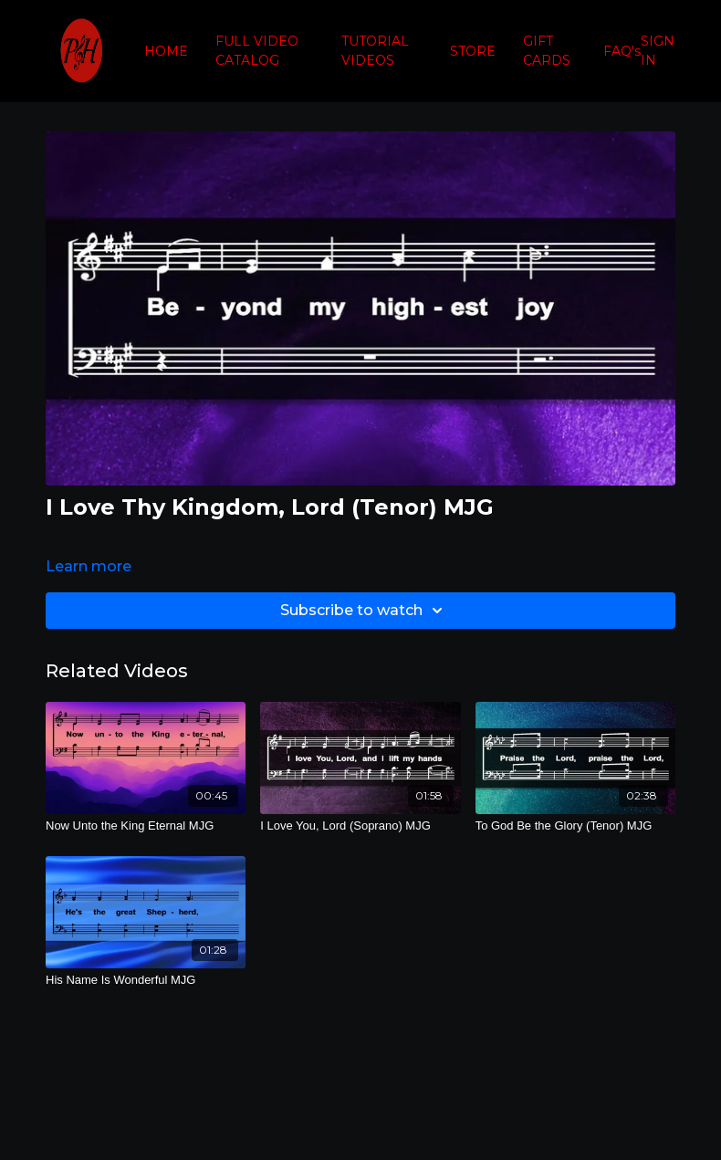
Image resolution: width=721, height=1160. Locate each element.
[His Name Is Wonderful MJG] (146, 980)
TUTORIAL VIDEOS (375, 50)
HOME (166, 51)
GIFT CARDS (546, 50)
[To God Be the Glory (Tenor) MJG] (575, 826)
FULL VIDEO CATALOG (256, 50)
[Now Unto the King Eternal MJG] (146, 826)
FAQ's (622, 51)
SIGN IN (657, 50)
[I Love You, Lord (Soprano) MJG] (360, 826)
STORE (473, 51)
